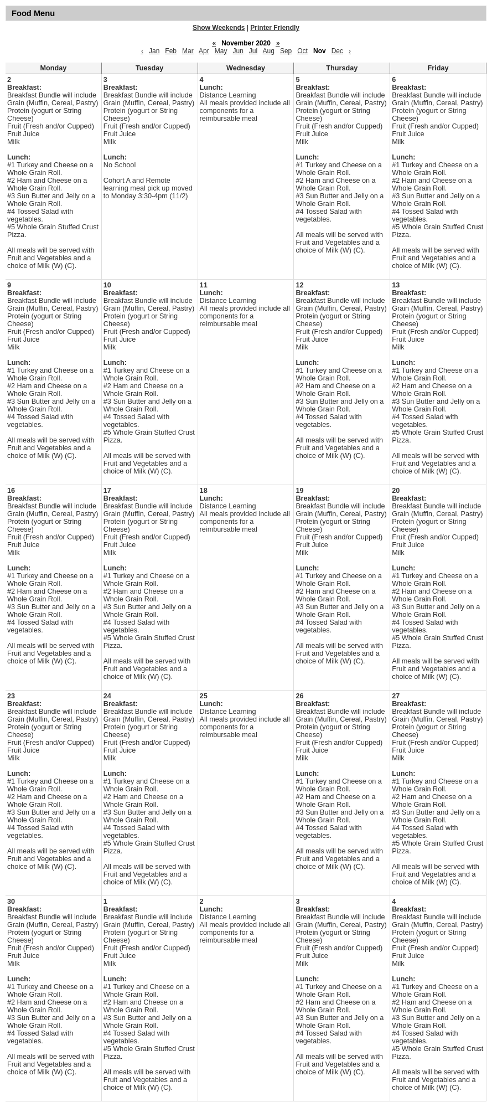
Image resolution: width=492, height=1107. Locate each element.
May (221, 51)
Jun (237, 51)
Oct (302, 51)
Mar (188, 51)
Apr (204, 51)
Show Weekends (219, 28)
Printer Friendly (274, 28)
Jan (154, 51)
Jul (253, 51)
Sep (286, 51)
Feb (171, 51)
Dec (337, 51)
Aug (269, 51)
